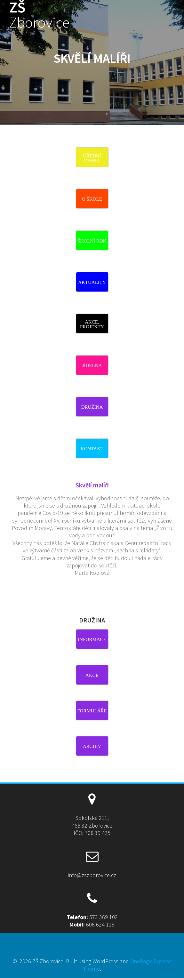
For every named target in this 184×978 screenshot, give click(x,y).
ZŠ (39, 15)
